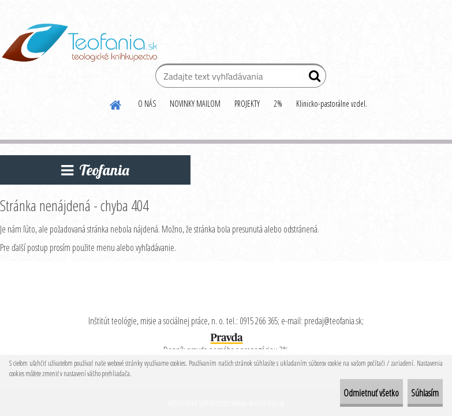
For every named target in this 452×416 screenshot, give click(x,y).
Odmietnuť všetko (339, 393)
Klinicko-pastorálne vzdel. (331, 103)
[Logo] (79, 43)
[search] (313, 78)
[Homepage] (116, 103)
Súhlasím (414, 393)
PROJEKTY (247, 103)
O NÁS (147, 103)
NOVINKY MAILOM (195, 103)
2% (278, 103)
